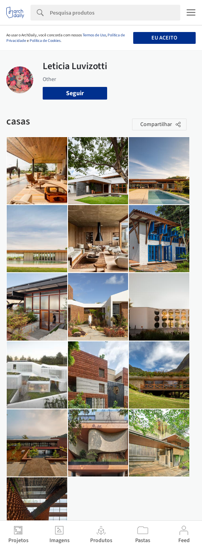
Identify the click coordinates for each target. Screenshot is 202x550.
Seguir (75, 93)
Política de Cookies (45, 40)
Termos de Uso (94, 35)
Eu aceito (164, 38)
